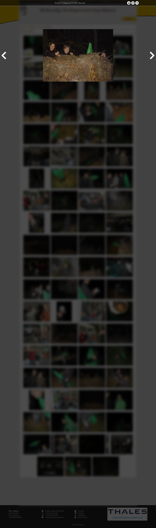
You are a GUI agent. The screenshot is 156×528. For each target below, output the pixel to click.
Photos (57, 3)
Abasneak (81, 3)
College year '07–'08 (69, 3)
